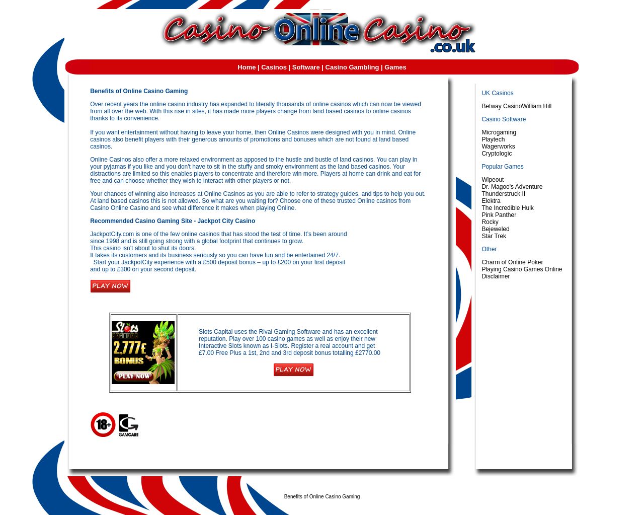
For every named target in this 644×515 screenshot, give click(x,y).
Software (306, 67)
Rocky (489, 222)
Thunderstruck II (503, 193)
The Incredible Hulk (507, 207)
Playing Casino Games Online (521, 269)
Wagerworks (498, 146)
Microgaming (498, 132)
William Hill (536, 106)
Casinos (274, 67)
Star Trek (493, 236)
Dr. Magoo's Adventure (511, 186)
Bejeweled (495, 229)
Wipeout (492, 179)
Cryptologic (496, 153)
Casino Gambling (352, 67)
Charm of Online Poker (512, 262)
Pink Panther (498, 214)
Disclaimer (495, 276)
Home (246, 67)
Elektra (490, 200)
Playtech (493, 139)
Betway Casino (501, 106)
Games (395, 67)
